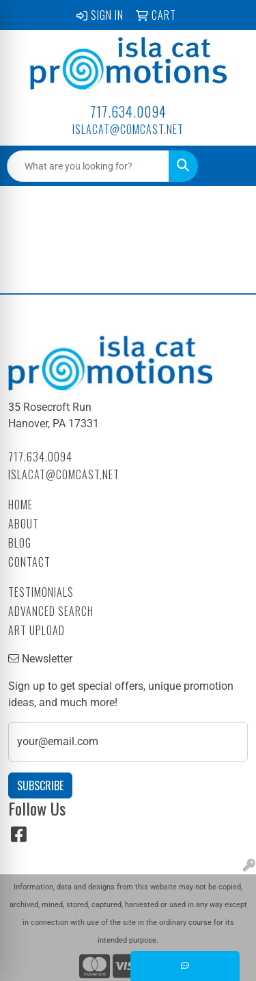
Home (20, 504)
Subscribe (40, 785)
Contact (29, 562)
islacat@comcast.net (128, 129)
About (23, 523)
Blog (19, 543)
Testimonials (41, 592)
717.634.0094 (128, 111)
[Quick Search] (88, 166)
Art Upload (36, 630)
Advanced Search (51, 611)
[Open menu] (228, 166)
